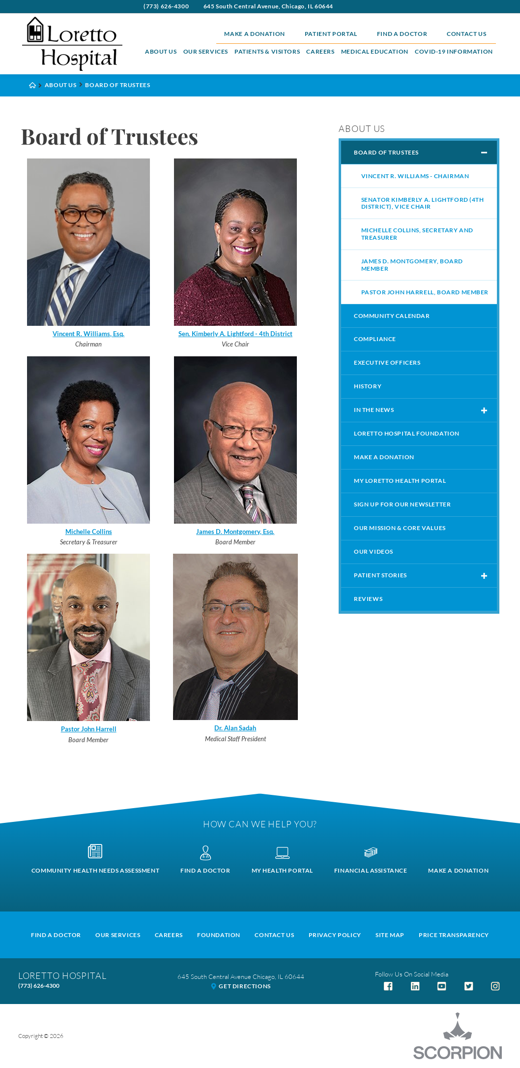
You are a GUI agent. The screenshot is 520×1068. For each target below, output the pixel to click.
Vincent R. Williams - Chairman (415, 176)
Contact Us (467, 33)
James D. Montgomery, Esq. (235, 531)
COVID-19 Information (454, 51)
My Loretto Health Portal (400, 480)
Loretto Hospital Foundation (407, 433)
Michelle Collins (88, 531)
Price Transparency (454, 935)
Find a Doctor (402, 33)
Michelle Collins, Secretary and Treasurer (417, 233)
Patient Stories (380, 575)
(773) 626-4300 (166, 6)
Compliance (375, 339)
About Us (161, 51)
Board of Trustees (386, 152)
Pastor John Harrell (88, 729)
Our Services (205, 51)
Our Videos (373, 551)
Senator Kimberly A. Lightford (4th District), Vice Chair (422, 203)
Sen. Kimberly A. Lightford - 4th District (235, 334)
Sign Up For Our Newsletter (402, 504)
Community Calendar (392, 315)
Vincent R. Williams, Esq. (88, 334)
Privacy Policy (335, 935)
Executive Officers (387, 362)
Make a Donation (254, 33)
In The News (374, 409)
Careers (320, 51)
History (367, 386)
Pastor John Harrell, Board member (425, 292)
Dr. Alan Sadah (235, 728)
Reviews (368, 598)
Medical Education (374, 51)
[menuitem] (161, 52)
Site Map (390, 935)
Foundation (218, 935)
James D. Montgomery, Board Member (412, 264)
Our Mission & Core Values (400, 528)
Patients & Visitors (267, 51)
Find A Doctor (56, 935)
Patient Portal (331, 33)
